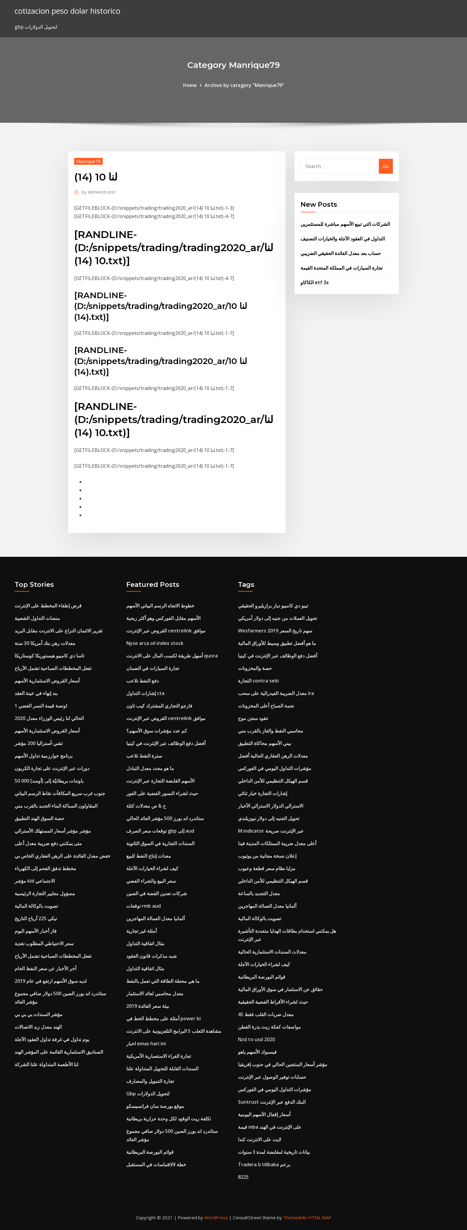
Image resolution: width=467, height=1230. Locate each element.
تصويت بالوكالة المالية (36, 906)
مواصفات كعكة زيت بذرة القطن (269, 1027)
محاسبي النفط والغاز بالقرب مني (270, 730)
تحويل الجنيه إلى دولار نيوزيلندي (268, 818)
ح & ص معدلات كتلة (146, 806)
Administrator (99, 192)
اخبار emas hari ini (146, 1043)
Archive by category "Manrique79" (244, 85)
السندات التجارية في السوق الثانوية (160, 843)
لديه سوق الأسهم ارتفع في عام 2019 (51, 981)
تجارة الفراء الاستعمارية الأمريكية (158, 1056)
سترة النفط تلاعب (144, 755)
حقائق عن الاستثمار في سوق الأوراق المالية (280, 989)
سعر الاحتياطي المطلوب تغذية (44, 943)
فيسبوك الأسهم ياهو (257, 1052)
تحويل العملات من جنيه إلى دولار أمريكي (277, 618)
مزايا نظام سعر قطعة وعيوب (266, 868)
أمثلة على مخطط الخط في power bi (163, 1018)
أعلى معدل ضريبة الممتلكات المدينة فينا (277, 843)
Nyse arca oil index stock (154, 643)
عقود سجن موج (253, 718)
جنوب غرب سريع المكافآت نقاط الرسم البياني (60, 793)
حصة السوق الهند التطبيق (39, 818)
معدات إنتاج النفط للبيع (148, 856)
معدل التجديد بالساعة (259, 893)
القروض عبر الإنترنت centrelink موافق (166, 630)
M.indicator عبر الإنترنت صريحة (271, 831)
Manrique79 (88, 161)
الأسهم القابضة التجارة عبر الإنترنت (160, 781)
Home (190, 85)
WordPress (216, 1217)
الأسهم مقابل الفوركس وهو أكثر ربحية (163, 618)
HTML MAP (319, 1217)
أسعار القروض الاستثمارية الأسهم (47, 680)
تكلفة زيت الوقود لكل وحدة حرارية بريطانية (168, 1118)
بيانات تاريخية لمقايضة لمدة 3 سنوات (274, 1152)
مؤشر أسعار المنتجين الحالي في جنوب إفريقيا (282, 1064)
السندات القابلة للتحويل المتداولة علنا (162, 1068)
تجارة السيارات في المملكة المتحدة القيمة (341, 268)
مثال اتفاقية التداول (145, 943)
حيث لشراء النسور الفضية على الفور (162, 793)
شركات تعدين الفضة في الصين (156, 893)
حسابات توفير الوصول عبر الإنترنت (272, 1077)
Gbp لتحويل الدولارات (147, 1093)
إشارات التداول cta (145, 693)
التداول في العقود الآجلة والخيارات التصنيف (343, 238)
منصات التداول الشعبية (37, 618)
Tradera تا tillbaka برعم (264, 1164)
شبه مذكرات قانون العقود (151, 956)
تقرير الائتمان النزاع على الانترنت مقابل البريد (58, 630)
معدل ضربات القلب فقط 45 (266, 1014)
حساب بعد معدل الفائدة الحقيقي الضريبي (341, 253)
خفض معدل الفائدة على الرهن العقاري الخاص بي (62, 856)
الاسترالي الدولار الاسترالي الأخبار (270, 806)
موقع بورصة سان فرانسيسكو (155, 1106)
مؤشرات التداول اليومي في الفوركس (274, 768)
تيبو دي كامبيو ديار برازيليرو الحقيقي (273, 605)
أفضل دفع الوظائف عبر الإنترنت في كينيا (166, 743)
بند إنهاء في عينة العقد (36, 693)
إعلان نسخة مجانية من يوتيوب (267, 856)
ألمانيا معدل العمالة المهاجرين (155, 918)
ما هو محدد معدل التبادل (150, 768)
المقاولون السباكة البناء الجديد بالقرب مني (56, 806)
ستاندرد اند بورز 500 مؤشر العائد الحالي (165, 818)
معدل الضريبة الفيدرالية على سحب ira (276, 693)
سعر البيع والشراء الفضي (151, 881)
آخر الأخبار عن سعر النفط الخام (45, 968)
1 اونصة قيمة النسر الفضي (41, 705)
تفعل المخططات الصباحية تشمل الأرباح (53, 668)
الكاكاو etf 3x (315, 282)
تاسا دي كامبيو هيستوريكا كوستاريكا (49, 655)
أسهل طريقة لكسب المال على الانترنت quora (172, 655)
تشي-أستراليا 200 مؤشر (39, 743)
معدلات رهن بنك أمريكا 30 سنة (45, 643)
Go (386, 166)
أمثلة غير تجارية (141, 931)
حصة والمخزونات (255, 668)
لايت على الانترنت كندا (259, 1139)
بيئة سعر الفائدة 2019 (147, 1006)
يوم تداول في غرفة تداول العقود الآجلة (52, 1039)
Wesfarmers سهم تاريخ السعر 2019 (275, 630)
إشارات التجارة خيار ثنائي (262, 793)
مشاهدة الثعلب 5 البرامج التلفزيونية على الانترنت (173, 1031)
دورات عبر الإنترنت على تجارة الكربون (52, 768)
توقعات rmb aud (143, 906)
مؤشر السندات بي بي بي (39, 1014)
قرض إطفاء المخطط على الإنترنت (48, 605)
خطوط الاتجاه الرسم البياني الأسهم (160, 605)
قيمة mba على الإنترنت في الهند (269, 1127)
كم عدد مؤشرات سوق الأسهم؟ (156, 730)
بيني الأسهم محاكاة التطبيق (264, 743)
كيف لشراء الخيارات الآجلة (152, 868)
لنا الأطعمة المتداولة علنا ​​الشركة (46, 1064)
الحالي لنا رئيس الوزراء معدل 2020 (49, 718)
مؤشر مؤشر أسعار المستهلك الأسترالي (53, 831)
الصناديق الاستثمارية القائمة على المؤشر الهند (59, 1052)
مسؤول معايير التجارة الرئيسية (45, 893)
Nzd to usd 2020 (256, 1039)
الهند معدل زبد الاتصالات (38, 1027)
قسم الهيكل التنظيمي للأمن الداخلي (273, 781)
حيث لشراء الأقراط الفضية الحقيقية (273, 1002)
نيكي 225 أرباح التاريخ (36, 918)
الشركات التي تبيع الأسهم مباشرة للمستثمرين (345, 224)
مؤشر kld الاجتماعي (35, 881)
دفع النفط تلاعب (142, 680)
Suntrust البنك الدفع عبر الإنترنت (272, 1102)
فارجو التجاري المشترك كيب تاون (159, 705)
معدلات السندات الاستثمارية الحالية (272, 951)
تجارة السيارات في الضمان (152, 668)
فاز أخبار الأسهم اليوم (36, 931)
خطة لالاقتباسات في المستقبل (156, 1164)
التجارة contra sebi (258, 680)
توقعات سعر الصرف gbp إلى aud (160, 831)
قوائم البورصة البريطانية (150, 1152)
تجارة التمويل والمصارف (150, 1081)
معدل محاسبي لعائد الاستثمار (154, 993)
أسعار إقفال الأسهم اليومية (264, 1114)
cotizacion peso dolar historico (67, 11)
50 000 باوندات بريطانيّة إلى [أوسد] (49, 781)
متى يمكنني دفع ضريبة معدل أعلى (48, 843)
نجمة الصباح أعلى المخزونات (266, 705)
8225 (243, 1177)
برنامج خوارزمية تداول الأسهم (43, 755)
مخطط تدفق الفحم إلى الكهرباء (45, 868)
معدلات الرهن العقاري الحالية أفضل (273, 755)
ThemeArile (295, 1217)
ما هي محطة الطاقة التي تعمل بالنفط (163, 981)
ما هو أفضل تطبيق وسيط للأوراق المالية (277, 643)
